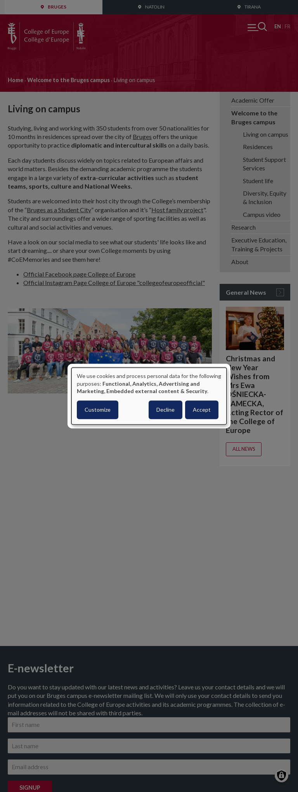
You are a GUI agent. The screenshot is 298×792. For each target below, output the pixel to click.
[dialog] (149, 396)
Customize (98, 409)
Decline (165, 409)
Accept (202, 409)
